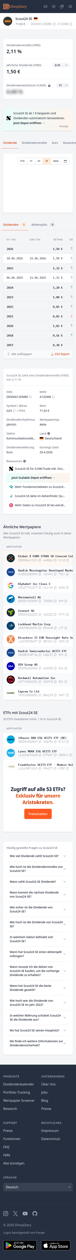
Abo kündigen (14, 1163)
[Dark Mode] (53, 6)
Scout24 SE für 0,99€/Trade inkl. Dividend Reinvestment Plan (40, 469)
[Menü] (70, 6)
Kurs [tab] (55, 143)
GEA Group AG (27, 664)
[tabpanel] (38, 183)
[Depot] (61, 6)
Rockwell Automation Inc (36, 678)
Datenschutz (50, 1139)
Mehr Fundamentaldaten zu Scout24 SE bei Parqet (40, 487)
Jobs (44, 1092)
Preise (8, 1130)
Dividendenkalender (18, 1084)
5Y (46, 161)
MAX (56, 161)
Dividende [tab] (10, 143)
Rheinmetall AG (29, 597)
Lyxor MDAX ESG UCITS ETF (37, 751)
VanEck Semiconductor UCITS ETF (42, 651)
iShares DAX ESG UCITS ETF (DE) (42, 737)
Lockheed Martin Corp (34, 624)
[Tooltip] (48, 433)
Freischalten (38, 814)
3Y (38, 161)
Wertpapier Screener (19, 1100)
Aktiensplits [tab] (43, 225)
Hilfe (6, 1155)
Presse (46, 1108)
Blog (44, 1100)
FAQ (6, 1147)
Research (10, 1108)
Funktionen (11, 1139)
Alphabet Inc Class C (34, 583)
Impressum (50, 1130)
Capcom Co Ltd (28, 691)
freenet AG (26, 610)
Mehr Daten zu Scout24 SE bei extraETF (40, 505)
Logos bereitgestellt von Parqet (24, 1233)
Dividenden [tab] (15, 225)
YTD (22, 161)
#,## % (14, 91)
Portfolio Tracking (16, 1092)
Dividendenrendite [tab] (34, 143)
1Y (31, 161)
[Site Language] (45, 6)
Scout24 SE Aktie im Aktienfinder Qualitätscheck (40, 496)
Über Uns (48, 1084)
